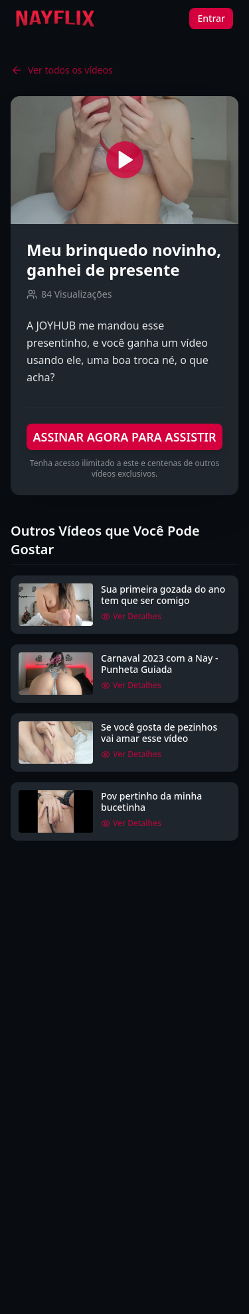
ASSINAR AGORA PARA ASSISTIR (124, 437)
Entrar (211, 18)
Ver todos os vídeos (62, 70)
